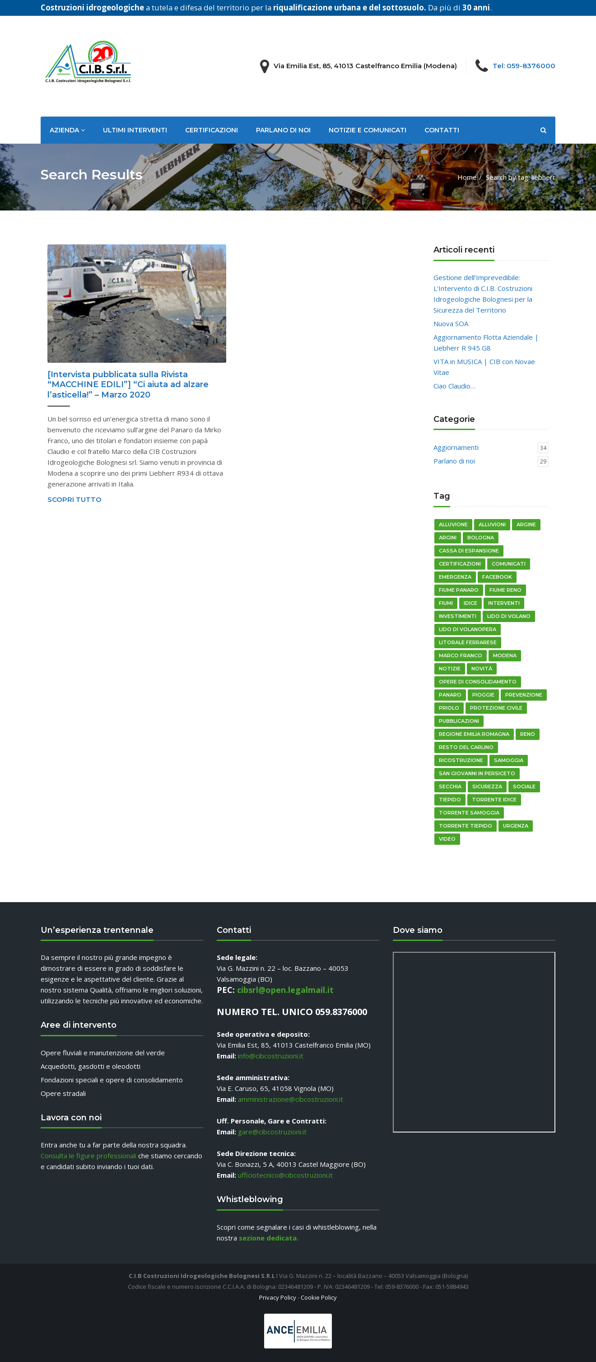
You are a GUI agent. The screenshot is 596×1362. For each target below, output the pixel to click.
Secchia (450, 786)
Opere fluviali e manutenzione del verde (103, 1052)
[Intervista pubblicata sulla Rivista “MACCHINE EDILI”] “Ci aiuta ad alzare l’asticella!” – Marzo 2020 (128, 385)
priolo (449, 708)
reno (527, 734)
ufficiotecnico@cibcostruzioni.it (285, 1174)
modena (505, 655)
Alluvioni (492, 524)
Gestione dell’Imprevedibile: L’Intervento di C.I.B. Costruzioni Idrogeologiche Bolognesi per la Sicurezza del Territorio (482, 293)
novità (481, 668)
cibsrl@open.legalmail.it (285, 989)
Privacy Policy (277, 1297)
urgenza (515, 826)
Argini (447, 537)
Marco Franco (460, 655)
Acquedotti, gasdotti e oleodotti (90, 1066)
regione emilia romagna (474, 734)
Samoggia (508, 760)
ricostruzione (461, 760)
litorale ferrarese (468, 642)
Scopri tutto (74, 499)
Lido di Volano (509, 616)
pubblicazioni (459, 721)
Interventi (504, 603)
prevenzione (523, 695)
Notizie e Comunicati (367, 130)
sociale (524, 786)
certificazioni (460, 564)
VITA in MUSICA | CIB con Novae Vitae (484, 367)
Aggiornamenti (456, 447)
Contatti (441, 130)
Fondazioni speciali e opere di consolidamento (112, 1079)
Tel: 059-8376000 (524, 65)
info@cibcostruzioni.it (270, 1055)
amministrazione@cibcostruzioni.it (290, 1099)
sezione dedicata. (268, 1237)
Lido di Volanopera (467, 629)
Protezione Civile (496, 708)
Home (467, 177)
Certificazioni (211, 130)
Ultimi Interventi (135, 130)
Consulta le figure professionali (88, 1155)
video (447, 839)
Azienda (67, 130)
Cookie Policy (319, 1297)
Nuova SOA (450, 323)
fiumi (446, 603)
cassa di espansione (469, 551)
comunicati (509, 564)
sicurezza (487, 786)
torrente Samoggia (469, 813)
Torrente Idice (494, 799)
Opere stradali (63, 1093)
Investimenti (457, 616)
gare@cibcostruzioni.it (272, 1131)
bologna (480, 537)
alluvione (453, 524)
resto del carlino (466, 747)
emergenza (455, 577)
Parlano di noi (283, 130)
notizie (450, 668)
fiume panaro (459, 590)
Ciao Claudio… (454, 385)
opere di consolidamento (478, 682)
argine (526, 524)
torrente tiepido (465, 826)
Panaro (450, 695)
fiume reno (505, 590)
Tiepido (450, 799)
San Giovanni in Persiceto (477, 773)
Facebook (497, 577)
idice (470, 603)
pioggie (483, 695)
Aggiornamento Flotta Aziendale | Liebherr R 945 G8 (486, 342)
